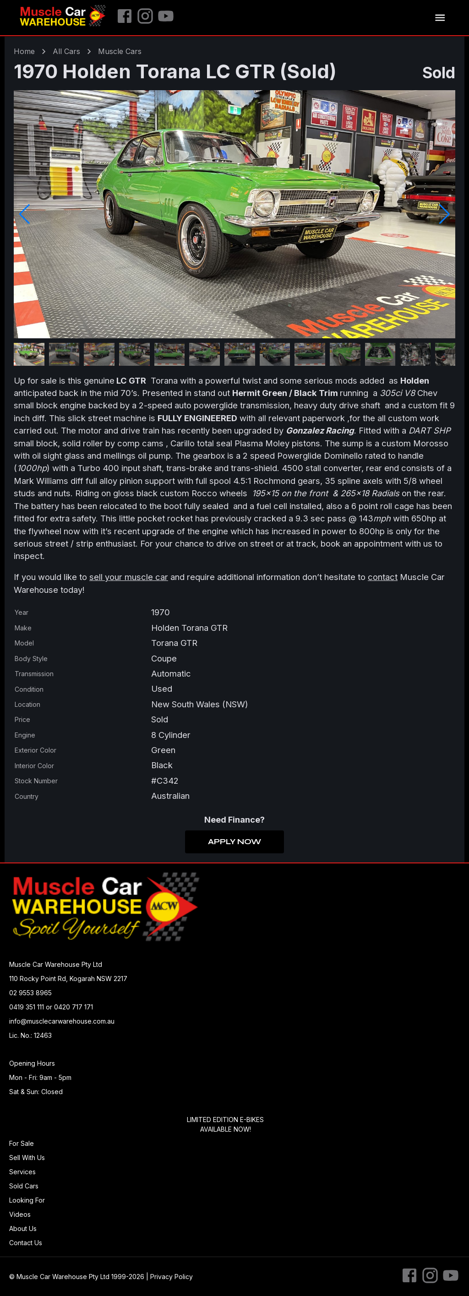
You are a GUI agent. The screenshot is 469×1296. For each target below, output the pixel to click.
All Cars (66, 51)
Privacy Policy (171, 1276)
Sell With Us (27, 1157)
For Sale (21, 1143)
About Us (23, 1228)
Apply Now (234, 841)
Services (22, 1172)
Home (24, 51)
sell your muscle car (128, 577)
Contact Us (25, 1243)
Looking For (27, 1200)
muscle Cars (120, 51)
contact (383, 577)
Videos (20, 1214)
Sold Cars (23, 1186)
